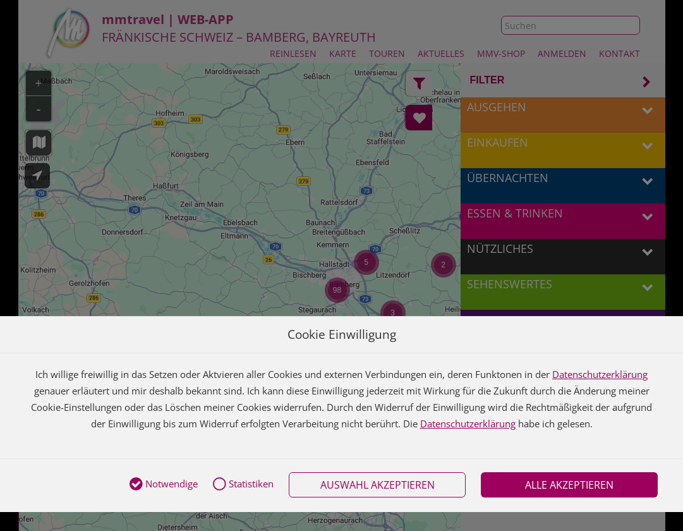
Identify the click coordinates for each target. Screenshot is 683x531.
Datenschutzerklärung (600, 374)
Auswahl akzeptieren (377, 485)
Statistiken (243, 484)
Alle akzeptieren (569, 485)
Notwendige (164, 484)
